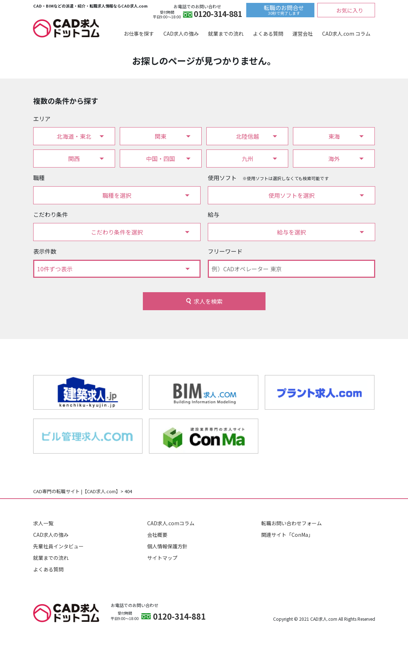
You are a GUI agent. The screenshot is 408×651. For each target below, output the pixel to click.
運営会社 (303, 33)
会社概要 (157, 534)
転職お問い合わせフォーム (291, 523)
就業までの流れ (226, 33)
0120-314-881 (218, 14)
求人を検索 (208, 301)
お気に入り (349, 10)
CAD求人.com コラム (346, 33)
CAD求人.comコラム (170, 523)
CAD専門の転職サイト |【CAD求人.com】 (76, 491)
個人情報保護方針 (167, 546)
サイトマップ (162, 557)
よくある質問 (268, 33)
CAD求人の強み (181, 33)
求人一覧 (43, 523)
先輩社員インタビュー (58, 546)
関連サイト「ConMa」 (287, 534)
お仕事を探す (139, 33)
